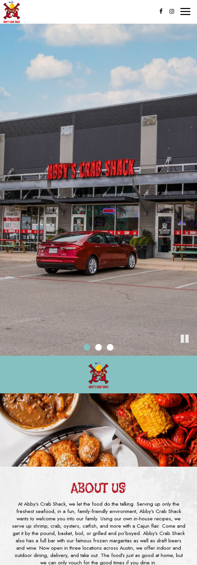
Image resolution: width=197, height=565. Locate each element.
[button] (192, 351)
